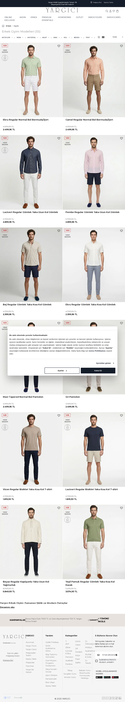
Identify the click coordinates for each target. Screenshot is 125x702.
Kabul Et (98, 371)
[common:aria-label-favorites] (110, 11)
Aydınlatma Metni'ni (107, 660)
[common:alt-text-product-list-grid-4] (99, 37)
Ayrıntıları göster (103, 363)
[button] (116, 37)
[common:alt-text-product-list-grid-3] (103, 37)
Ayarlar (62, 371)
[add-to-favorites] (59, 46)
